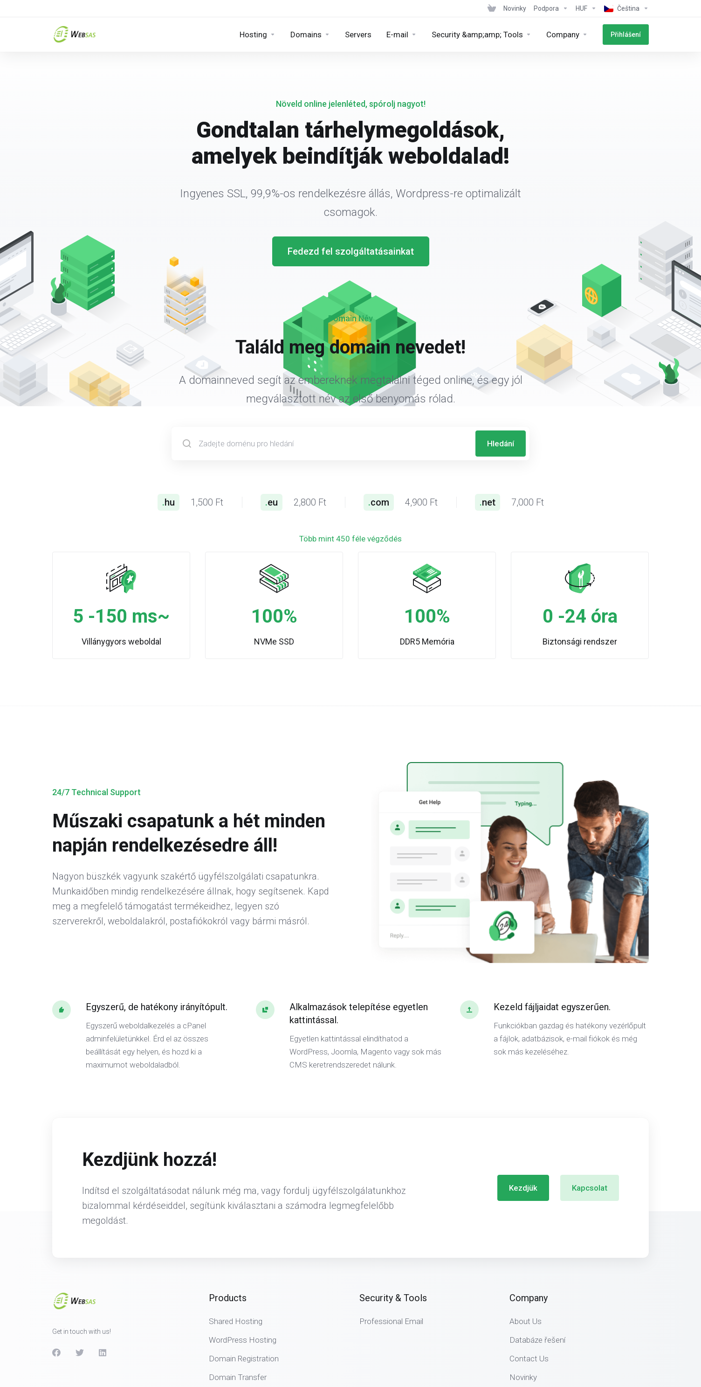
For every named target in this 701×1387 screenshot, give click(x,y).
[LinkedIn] (103, 1352)
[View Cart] (492, 8)
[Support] (551, 8)
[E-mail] (401, 34)
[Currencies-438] (586, 8)
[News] (515, 8)
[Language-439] (624, 8)
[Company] (567, 34)
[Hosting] (257, 34)
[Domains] (310, 34)
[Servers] (358, 34)
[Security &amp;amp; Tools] (481, 34)
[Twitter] (79, 1352)
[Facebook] (56, 1352)
